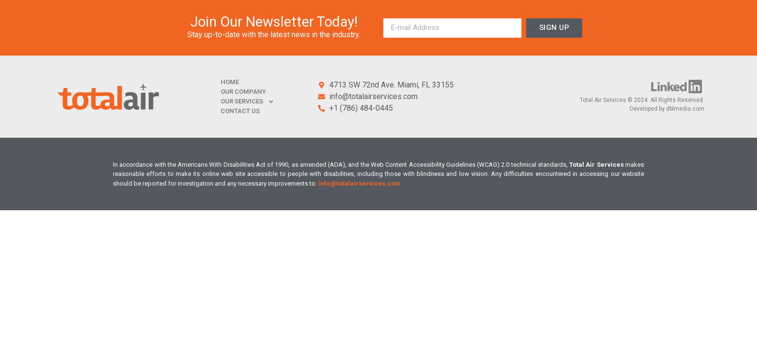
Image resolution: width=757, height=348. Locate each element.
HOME (230, 82)
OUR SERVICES (247, 101)
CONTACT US (240, 111)
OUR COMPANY (243, 91)
